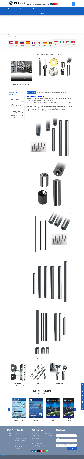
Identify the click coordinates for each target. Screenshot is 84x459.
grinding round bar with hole (37, 34)
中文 (16, 45)
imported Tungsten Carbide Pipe (37, 357)
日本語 (39, 45)
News (75, 8)
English (10, 45)
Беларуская (22, 45)
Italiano (62, 44)
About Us (22, 8)
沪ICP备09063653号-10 (42, 456)
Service (48, 8)
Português (50, 45)
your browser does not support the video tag (21, 67)
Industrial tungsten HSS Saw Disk (35, 358)
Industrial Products (20, 34)
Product (35, 8)
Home (9, 8)
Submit (71, 448)
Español (27, 45)
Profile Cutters (28, 34)
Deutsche (45, 45)
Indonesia (56, 44)
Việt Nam (73, 44)
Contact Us (42, 13)
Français (33, 45)
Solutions (61, 8)
